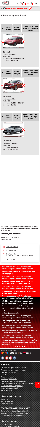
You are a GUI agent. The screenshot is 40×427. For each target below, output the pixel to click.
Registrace (4, 399)
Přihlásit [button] (20, 3)
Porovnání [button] (23, 4)
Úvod (1, 8)
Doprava (4, 375)
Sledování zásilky (7, 401)
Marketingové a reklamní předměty (13, 416)
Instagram (10, 358)
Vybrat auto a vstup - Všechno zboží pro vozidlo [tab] (30, 28)
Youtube (7, 358)
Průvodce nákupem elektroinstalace (13, 370)
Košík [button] (34, 4)
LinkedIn (14, 358)
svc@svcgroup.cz (11, 250)
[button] (17, 3)
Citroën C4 (7, 52)
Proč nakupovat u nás (8, 372)
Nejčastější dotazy (7, 390)
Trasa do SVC (10, 259)
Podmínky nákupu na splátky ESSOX (13, 381)
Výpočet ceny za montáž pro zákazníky (14, 413)
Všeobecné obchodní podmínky (12, 386)
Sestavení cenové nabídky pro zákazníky (15, 411)
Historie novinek (6, 424)
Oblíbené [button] (27, 4)
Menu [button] (37, 3)
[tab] (2, 28)
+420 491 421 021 (12, 247)
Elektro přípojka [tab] (17, 28)
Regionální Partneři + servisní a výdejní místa (9, 378)
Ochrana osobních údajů (9, 388)
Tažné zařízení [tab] (8, 28)
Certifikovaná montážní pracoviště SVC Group (17, 383)
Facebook (2, 358)
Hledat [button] (29, 3)
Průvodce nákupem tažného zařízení (13, 368)
